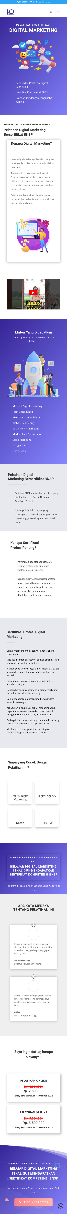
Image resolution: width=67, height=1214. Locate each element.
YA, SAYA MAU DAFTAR (33, 1202)
